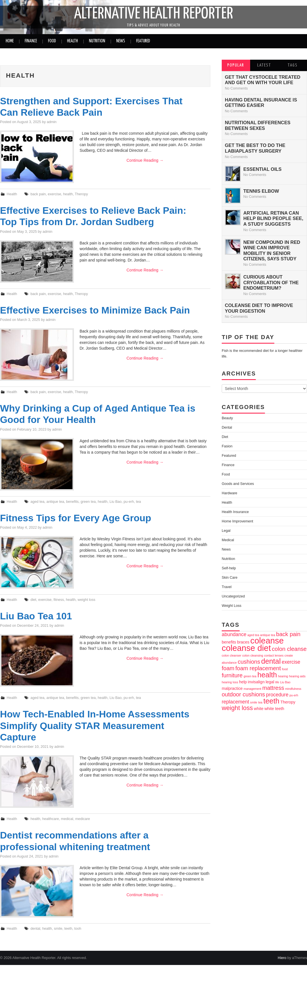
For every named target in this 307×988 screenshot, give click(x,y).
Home (10, 41)
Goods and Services (238, 484)
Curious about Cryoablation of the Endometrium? (271, 282)
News (120, 41)
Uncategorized (233, 596)
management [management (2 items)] (252, 688)
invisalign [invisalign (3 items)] (256, 682)
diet (33, 600)
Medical (228, 540)
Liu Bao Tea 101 (36, 616)
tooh (77, 929)
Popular (235, 65)
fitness (58, 600)
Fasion (227, 446)
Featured (143, 41)
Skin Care (229, 578)
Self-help (229, 568)
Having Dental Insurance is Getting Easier (261, 102)
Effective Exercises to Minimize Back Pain (95, 310)
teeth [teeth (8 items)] (271, 701)
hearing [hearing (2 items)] (283, 676)
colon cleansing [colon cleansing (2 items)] (252, 655)
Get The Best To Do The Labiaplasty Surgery (255, 148)
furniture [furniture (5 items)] (232, 675)
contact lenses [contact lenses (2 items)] (273, 655)
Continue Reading (144, 160)
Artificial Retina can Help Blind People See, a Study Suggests (273, 218)
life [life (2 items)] (277, 682)
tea (138, 502)
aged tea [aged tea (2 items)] (253, 635)
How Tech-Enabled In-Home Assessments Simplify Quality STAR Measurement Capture (94, 725)
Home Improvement (237, 521)
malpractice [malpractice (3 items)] (232, 688)
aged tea (37, 502)
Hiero (282, 958)
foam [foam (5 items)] (228, 668)
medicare (82, 819)
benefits (72, 502)
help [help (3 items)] (243, 682)
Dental (227, 427)
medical (67, 819)
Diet (225, 437)
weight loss (86, 600)
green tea (88, 502)
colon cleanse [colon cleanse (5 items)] (289, 649)
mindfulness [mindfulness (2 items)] (293, 688)
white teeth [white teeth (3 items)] (274, 708)
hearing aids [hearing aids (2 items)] (297, 676)
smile (58, 929)
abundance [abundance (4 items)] (234, 634)
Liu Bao (115, 502)
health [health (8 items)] (267, 675)
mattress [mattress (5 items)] (273, 688)
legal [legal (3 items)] (269, 682)
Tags (293, 65)
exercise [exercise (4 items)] (291, 662)
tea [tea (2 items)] (260, 702)
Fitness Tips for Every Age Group (75, 518)
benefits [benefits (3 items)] (229, 642)
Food (52, 41)
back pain (38, 194)
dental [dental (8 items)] (271, 661)
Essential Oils (262, 169)
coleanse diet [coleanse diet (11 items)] (246, 648)
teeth (68, 929)
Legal (226, 531)
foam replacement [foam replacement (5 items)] (258, 668)
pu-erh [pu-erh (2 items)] (293, 695)
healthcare (50, 819)
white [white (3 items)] (259, 708)
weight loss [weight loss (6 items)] (237, 707)
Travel (227, 587)
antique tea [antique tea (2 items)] (267, 635)
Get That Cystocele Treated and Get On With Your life (262, 79)
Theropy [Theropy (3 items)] (287, 702)
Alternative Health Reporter (153, 14)
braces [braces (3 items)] (243, 642)
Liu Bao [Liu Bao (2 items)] (285, 682)
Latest (264, 65)
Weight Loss (231, 606)
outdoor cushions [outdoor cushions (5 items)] (243, 694)
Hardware (229, 493)
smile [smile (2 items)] (253, 702)
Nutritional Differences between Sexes (258, 125)
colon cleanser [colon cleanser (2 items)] (231, 655)
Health (72, 41)
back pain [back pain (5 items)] (288, 634)
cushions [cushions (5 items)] (249, 662)
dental (35, 929)
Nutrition (97, 41)
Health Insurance (235, 512)
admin (52, 122)
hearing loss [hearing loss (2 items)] (230, 682)
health (68, 194)
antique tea (55, 502)
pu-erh (129, 502)
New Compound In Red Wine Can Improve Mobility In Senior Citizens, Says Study (271, 250)
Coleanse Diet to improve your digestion (259, 308)
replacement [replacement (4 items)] (235, 702)
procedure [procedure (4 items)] (277, 695)
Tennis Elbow (261, 191)
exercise (54, 194)
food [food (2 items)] (285, 669)
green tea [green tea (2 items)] (250, 676)
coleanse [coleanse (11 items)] (267, 640)
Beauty (227, 418)
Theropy (81, 194)
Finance (31, 41)
